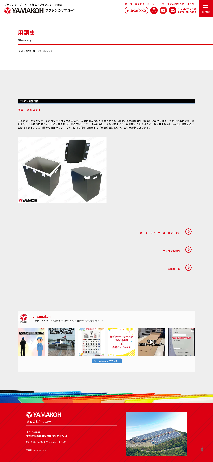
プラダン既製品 (171, 251)
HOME (21, 51)
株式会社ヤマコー (24, 10)
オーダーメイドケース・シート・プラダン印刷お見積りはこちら (161, 3)
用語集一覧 (30, 51)
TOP (202, 449)
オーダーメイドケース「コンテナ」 (160, 233)
